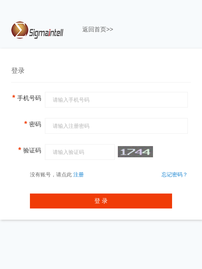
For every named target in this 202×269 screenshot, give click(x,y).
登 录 (101, 201)
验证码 (29, 150)
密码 (32, 124)
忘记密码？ (175, 174)
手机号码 (26, 97)
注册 (78, 174)
